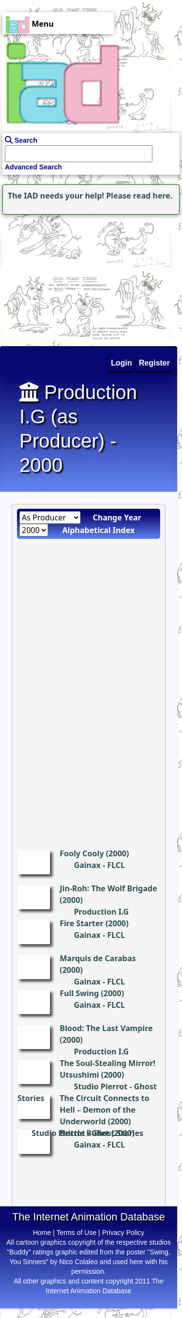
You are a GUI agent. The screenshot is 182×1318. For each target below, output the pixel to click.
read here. (152, 195)
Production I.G (101, 911)
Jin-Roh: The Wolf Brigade (108, 888)
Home (42, 1232)
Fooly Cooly (82, 853)
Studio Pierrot (100, 1086)
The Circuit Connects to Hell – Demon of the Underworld (104, 1110)
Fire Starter (81, 923)
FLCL (116, 865)
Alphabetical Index (98, 530)
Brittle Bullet (84, 1133)
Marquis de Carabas (98, 958)
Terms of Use (76, 1232)
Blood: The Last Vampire (106, 1028)
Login (121, 363)
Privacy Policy (123, 1232)
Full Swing (79, 993)
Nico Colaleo (78, 1262)
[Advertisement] (60, 277)
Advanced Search (33, 167)
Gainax (87, 865)
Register (154, 363)
